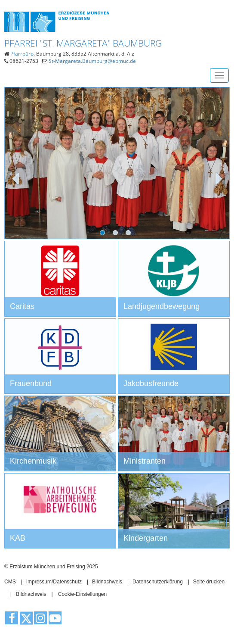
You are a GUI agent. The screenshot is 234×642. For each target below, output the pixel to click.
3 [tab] (130, 234)
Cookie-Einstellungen (82, 594)
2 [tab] (117, 234)
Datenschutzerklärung (157, 582)
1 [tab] (104, 234)
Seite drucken (209, 582)
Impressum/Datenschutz (54, 582)
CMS (10, 582)
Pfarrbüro (22, 53)
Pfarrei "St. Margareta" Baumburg (83, 43)
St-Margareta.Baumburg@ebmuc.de (92, 61)
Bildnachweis (107, 582)
